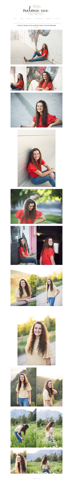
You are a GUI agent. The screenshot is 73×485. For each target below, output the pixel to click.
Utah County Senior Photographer (52, 23)
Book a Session (38, 18)
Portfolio (48, 18)
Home (15, 18)
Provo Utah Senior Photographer (28, 23)
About (21, 18)
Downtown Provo (17, 23)
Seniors (38, 23)
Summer (42, 23)
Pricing (29, 18)
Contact (57, 18)
